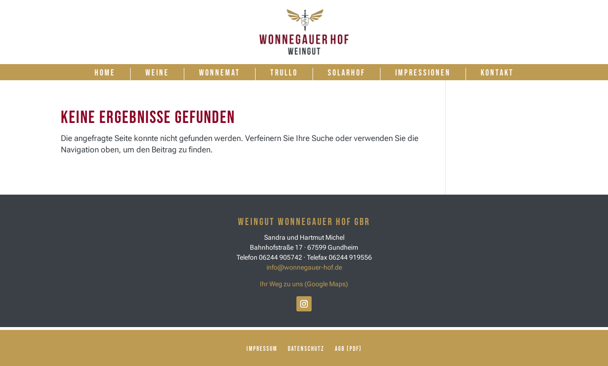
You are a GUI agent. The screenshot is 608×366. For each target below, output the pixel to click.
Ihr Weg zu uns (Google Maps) (304, 284)
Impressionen (423, 73)
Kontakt (497, 73)
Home (105, 73)
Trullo (284, 73)
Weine (157, 73)
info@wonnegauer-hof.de (304, 267)
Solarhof (346, 73)
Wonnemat (219, 73)
